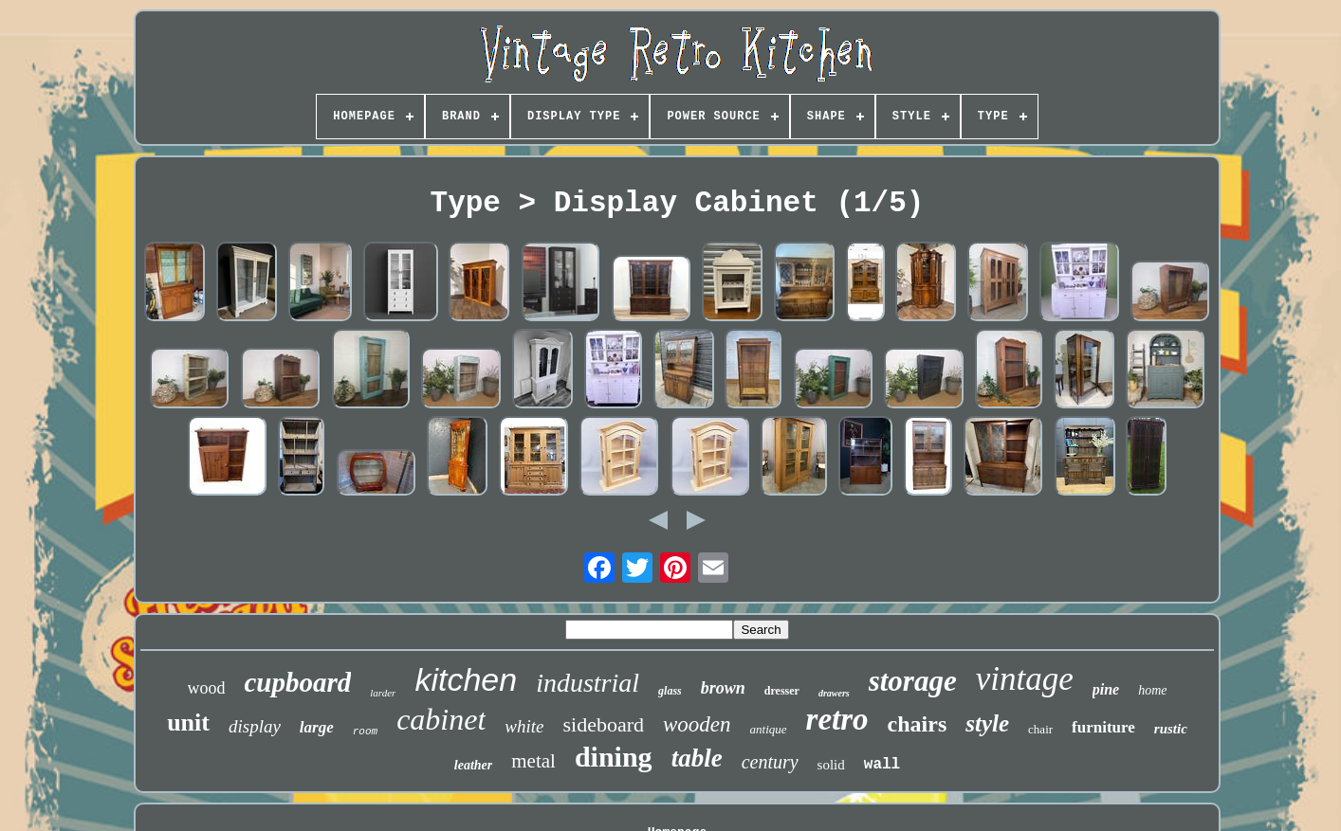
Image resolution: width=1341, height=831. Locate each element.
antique (768, 729)
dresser (781, 690)
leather (473, 765)
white (524, 726)
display (255, 726)
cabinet (441, 719)
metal (533, 761)
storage (913, 680)
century (770, 761)
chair (1040, 729)
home (1152, 690)
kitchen (465, 679)
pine (1106, 689)
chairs (917, 724)
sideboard (604, 724)
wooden (697, 724)
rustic (1170, 728)
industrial (587, 682)
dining (613, 756)
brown (723, 687)
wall (882, 764)
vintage (1025, 678)
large (317, 727)
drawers (834, 693)
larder (382, 692)
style (987, 723)
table (697, 758)
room (365, 731)
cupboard (298, 682)
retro (837, 719)
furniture (1103, 727)
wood (207, 687)
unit (188, 722)
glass (670, 690)
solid (831, 764)
